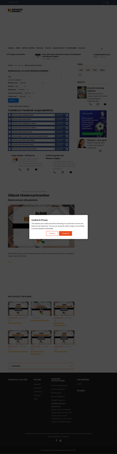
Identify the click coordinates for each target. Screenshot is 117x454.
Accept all (65, 233)
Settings (52, 233)
